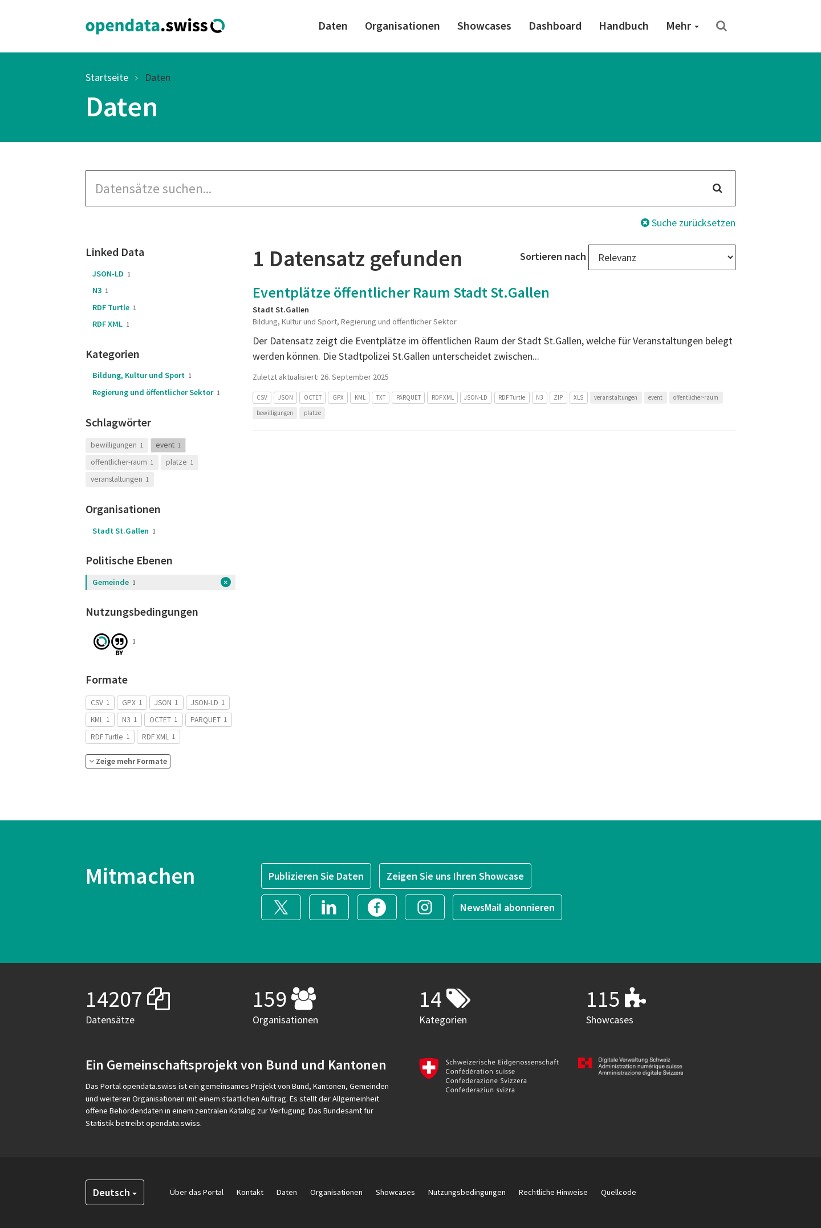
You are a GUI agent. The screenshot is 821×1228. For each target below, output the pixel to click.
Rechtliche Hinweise (553, 1192)
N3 (100, 290)
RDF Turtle (114, 307)
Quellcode (618, 1192)
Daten (333, 25)
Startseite (107, 77)
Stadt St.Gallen (124, 531)
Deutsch (115, 1192)
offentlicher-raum (122, 462)
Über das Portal (196, 1192)
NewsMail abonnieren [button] (507, 907)
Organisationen (402, 25)
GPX (132, 702)
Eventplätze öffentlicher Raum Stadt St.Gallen (401, 292)
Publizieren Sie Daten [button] (316, 876)
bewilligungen (117, 445)
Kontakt (250, 1192)
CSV (100, 702)
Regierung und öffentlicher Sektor (156, 392)
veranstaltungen (120, 479)
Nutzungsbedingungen (467, 1192)
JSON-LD (111, 274)
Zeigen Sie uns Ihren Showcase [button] (455, 876)
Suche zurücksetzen (688, 222)
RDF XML (110, 324)
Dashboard (555, 25)
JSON (166, 702)
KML (100, 719)
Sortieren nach (553, 256)
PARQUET (208, 719)
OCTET (163, 719)
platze (179, 462)
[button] (128, 761)
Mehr (682, 25)
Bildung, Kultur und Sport (142, 375)
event (168, 445)
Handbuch (624, 25)
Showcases (484, 25)
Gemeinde (114, 582)
